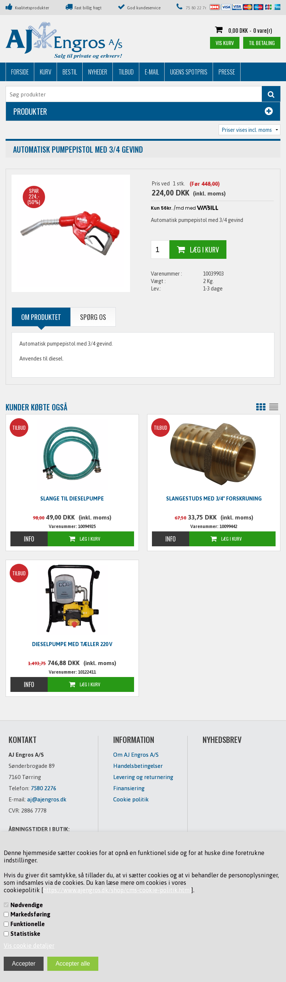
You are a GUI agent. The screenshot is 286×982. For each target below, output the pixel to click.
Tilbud (126, 71)
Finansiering (128, 788)
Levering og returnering (143, 777)
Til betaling (262, 43)
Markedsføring (30, 914)
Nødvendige (26, 905)
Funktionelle (27, 924)
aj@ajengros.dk (46, 799)
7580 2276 (43, 788)
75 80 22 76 (196, 8)
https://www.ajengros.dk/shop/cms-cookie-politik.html (117, 890)
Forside (20, 71)
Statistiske (25, 933)
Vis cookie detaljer (29, 945)
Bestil (70, 71)
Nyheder (97, 71)
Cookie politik (131, 799)
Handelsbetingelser (138, 766)
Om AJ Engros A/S (136, 754)
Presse (227, 71)
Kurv (45, 71)
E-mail (152, 71)
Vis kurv (225, 43)
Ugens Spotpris (188, 71)
